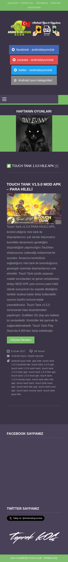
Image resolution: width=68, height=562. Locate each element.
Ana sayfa (12, 3)
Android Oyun (18, 356)
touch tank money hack (29, 390)
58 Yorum (39, 351)
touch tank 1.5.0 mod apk (25, 375)
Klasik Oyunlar (36, 356)
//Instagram (34, 7)
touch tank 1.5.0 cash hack (26, 368)
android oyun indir (21, 360)
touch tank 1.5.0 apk (43, 364)
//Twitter (56, 3)
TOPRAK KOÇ (26, 3)
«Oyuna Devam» (21, 339)
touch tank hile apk (27, 386)
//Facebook (42, 3)
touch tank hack (25, 383)
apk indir (36, 360)
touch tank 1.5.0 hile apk (42, 372)
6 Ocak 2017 (18, 351)
